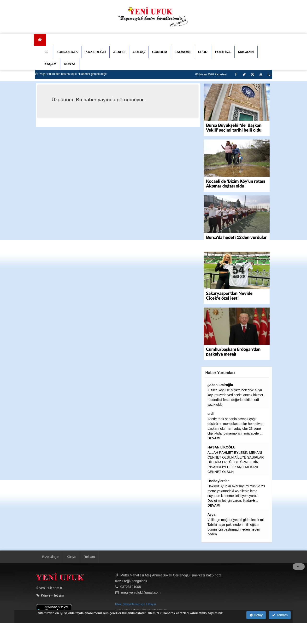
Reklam (89, 557)
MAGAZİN (246, 52)
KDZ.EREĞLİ (95, 52)
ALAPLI (119, 52)
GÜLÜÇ (139, 52)
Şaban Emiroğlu (220, 385)
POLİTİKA (222, 52)
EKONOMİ (183, 52)
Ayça (211, 514)
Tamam (280, 615)
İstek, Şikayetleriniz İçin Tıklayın (135, 604)
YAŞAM (50, 64)
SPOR (202, 52)
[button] (47, 52)
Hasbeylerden (218, 481)
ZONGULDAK (67, 52)
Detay (256, 615)
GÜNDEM (159, 52)
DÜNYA (70, 64)
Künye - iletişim (52, 595)
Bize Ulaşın (50, 557)
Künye (71, 557)
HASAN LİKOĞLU (221, 447)
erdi (210, 414)
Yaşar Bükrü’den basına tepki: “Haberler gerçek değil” (71, 74)
